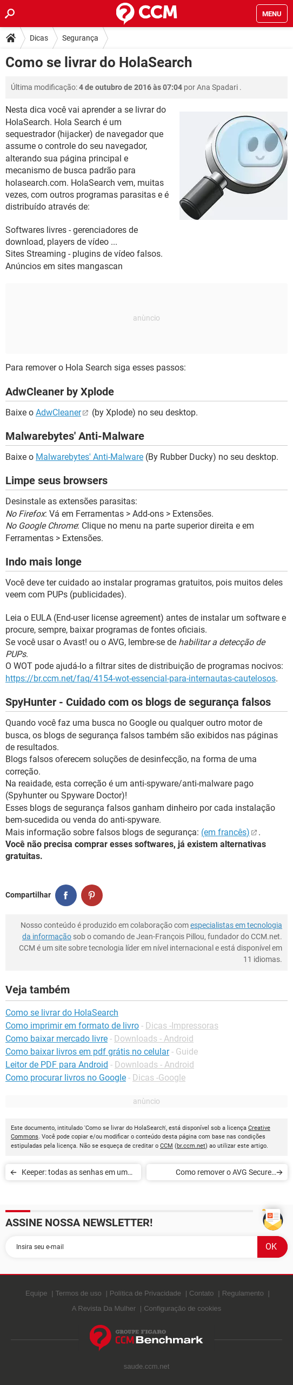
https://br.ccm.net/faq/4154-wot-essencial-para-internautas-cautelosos (140, 678)
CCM (166, 1145)
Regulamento (243, 1293)
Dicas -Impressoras (181, 1025)
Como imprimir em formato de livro (72, 1025)
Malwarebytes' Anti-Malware (89, 457)
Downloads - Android (154, 1038)
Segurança (80, 38)
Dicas (39, 38)
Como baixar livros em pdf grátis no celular (87, 1051)
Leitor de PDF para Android (56, 1064)
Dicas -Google (158, 1077)
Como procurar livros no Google (65, 1077)
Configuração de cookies (182, 1308)
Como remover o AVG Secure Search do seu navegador (223, 1174)
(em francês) (225, 832)
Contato (201, 1293)
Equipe (36, 1293)
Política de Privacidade (145, 1293)
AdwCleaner (58, 412)
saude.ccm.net (147, 1366)
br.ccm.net (191, 1145)
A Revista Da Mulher (104, 1308)
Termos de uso (79, 1293)
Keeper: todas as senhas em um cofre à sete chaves (75, 1174)
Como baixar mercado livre (56, 1038)
